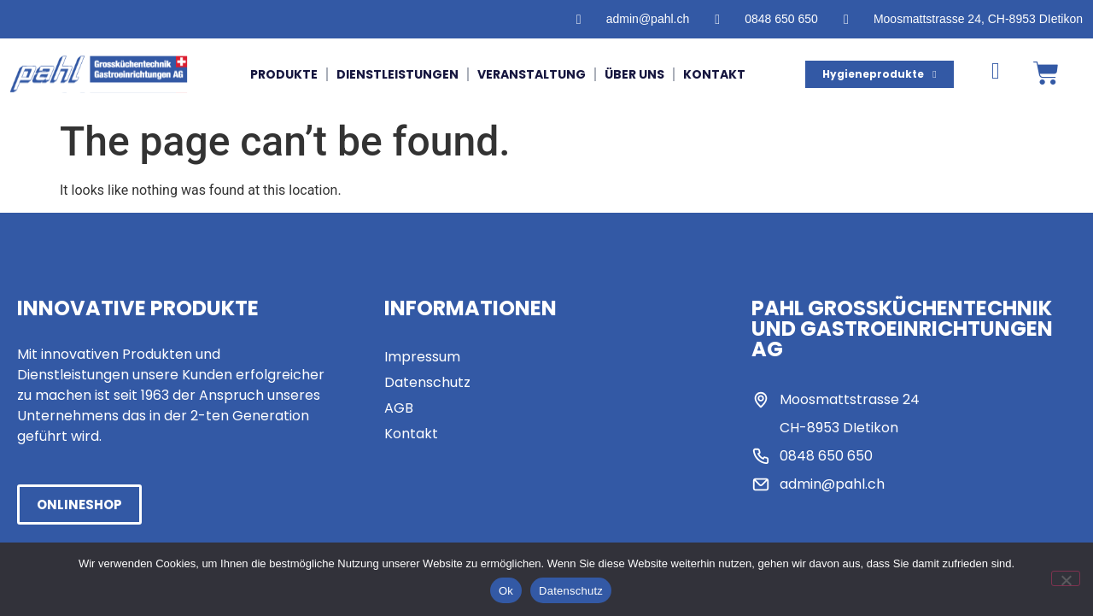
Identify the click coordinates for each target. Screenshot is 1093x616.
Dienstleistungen (397, 74)
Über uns (634, 74)
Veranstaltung (531, 74)
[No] (1065, 578)
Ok (506, 590)
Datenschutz (571, 590)
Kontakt (714, 74)
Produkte (284, 74)
